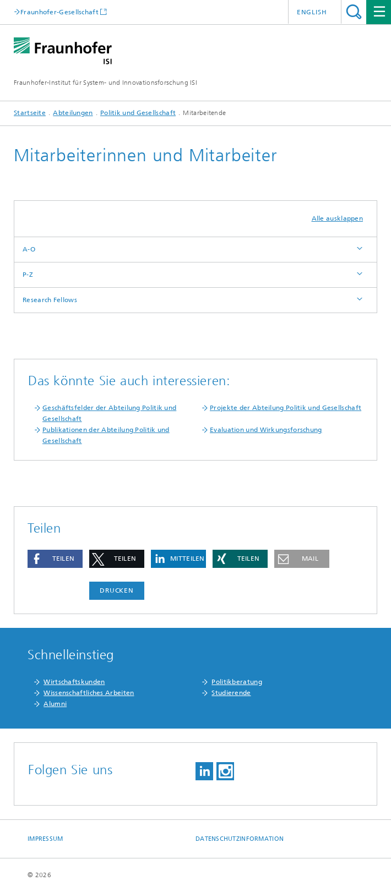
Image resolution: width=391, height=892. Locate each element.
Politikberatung (236, 682)
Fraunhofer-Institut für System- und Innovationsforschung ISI (105, 82)
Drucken (117, 590)
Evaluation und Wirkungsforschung (266, 430)
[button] (55, 559)
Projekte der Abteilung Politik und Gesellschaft (285, 408)
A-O (29, 249)
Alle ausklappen (337, 218)
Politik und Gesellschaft (138, 113)
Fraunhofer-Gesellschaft (59, 11)
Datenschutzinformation (240, 838)
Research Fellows (50, 300)
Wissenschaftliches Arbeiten (89, 693)
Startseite (30, 113)
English (312, 12)
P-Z (28, 274)
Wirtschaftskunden (74, 682)
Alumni (55, 704)
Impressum (45, 838)
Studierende (231, 693)
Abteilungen (73, 113)
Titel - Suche (353, 12)
